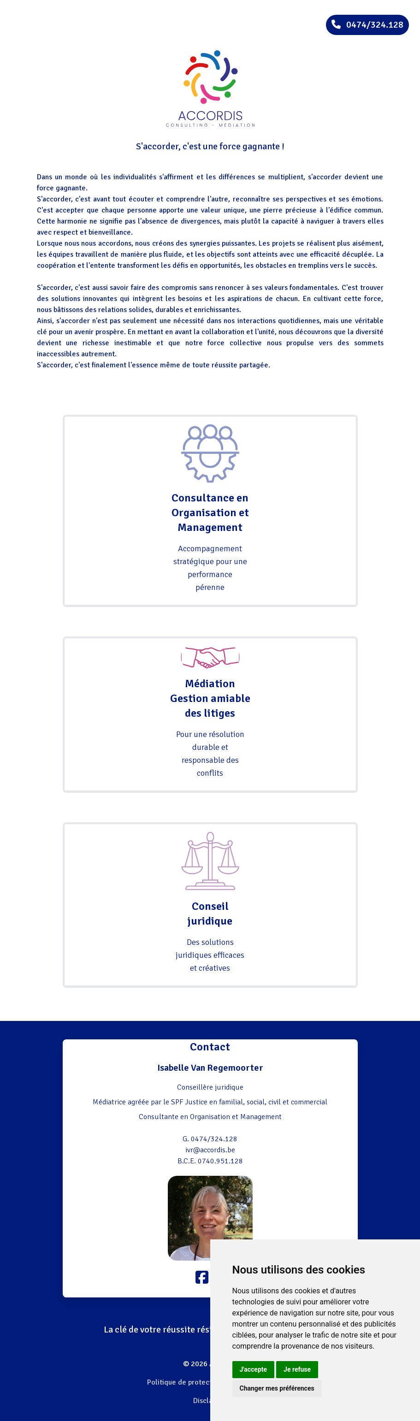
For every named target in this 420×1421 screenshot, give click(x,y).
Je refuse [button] (297, 1369)
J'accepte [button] (253, 1369)
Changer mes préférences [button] (277, 1388)
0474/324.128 (367, 24)
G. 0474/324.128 (210, 1139)
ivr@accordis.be (210, 1150)
